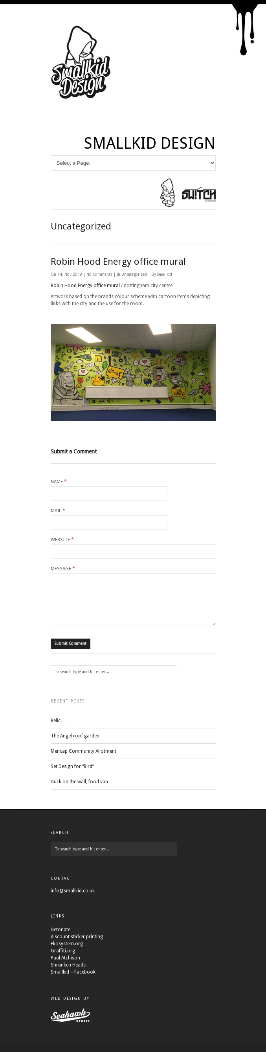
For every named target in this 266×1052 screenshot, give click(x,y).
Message (63, 568)
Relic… (58, 730)
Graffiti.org (63, 960)
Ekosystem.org (67, 953)
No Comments (100, 274)
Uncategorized (134, 274)
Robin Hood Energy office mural (118, 261)
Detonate (60, 939)
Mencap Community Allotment (83, 760)
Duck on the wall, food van (79, 791)
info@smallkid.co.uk (73, 900)
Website (62, 539)
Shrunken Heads (68, 974)
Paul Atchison (65, 967)
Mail (58, 510)
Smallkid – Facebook (73, 981)
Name (59, 481)
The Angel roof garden (75, 745)
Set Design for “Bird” (72, 776)
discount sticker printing (77, 946)
